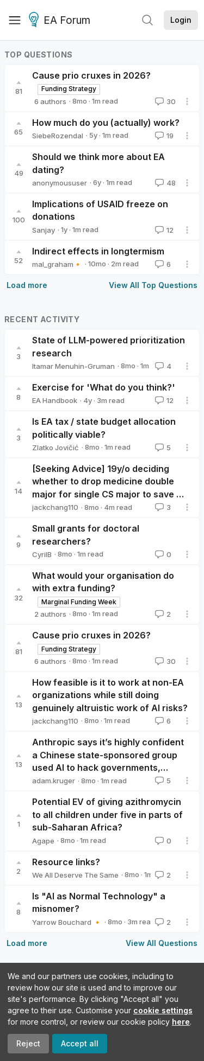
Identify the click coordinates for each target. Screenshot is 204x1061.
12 (163, 230)
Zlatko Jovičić (55, 447)
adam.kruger (53, 780)
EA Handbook (54, 400)
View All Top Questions (153, 285)
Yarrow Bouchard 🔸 (67, 922)
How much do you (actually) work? (106, 122)
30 (164, 101)
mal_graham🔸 (57, 264)
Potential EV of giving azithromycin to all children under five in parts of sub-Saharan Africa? (107, 814)
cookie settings (163, 1010)
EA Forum (61, 20)
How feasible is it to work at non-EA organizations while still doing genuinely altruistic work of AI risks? (110, 695)
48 (164, 183)
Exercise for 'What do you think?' (103, 387)
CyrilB (42, 554)
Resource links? (66, 862)
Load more (27, 285)
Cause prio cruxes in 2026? (91, 75)
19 (163, 135)
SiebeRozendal (57, 135)
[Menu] (15, 20)
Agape (43, 840)
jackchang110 (55, 507)
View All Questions (161, 943)
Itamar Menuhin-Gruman (73, 366)
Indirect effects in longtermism (98, 251)
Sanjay (43, 230)
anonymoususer (59, 182)
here (181, 1021)
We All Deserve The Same (75, 875)
